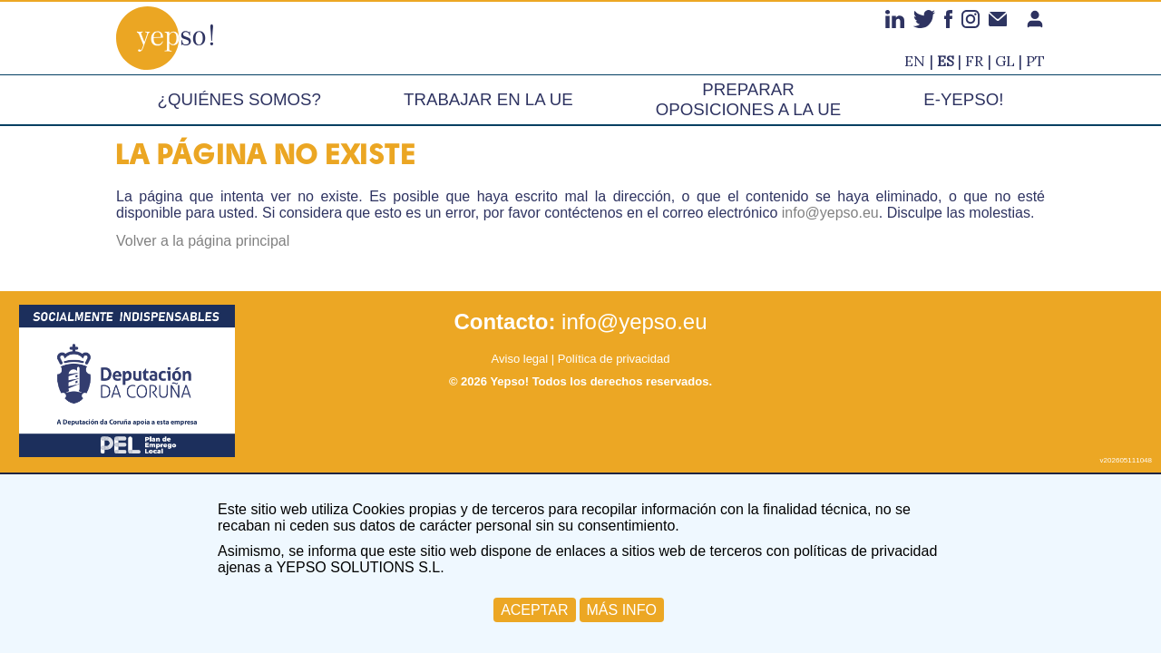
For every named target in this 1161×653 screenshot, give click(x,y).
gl (1005, 61)
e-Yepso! (963, 99)
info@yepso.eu (830, 212)
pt (1035, 61)
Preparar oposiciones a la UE (748, 99)
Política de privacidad (614, 358)
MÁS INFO (622, 610)
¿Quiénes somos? (239, 99)
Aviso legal (520, 358)
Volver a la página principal (202, 241)
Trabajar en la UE (488, 99)
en (914, 61)
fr (974, 61)
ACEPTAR (534, 610)
